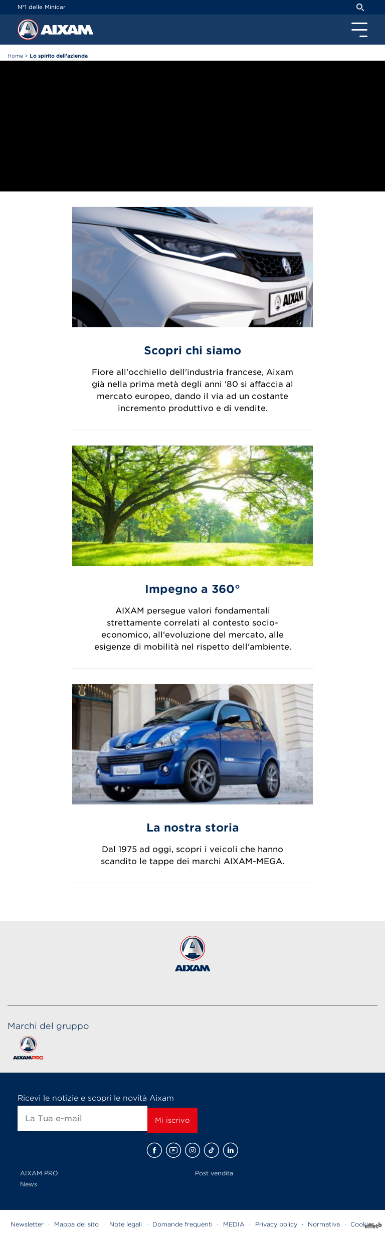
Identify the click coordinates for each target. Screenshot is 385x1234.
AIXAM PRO (39, 1173)
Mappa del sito (76, 1224)
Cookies (362, 1224)
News (28, 1184)
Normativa (324, 1224)
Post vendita (214, 1173)
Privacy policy (276, 1224)
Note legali (125, 1224)
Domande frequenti (182, 1224)
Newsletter (27, 1224)
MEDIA (234, 1224)
